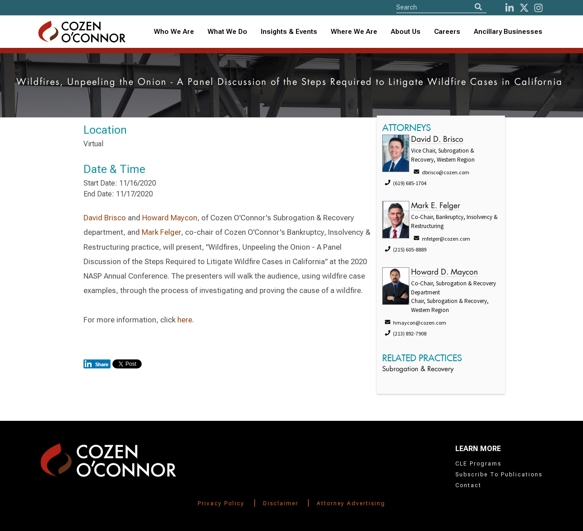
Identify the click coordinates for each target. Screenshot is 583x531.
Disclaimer (280, 503)
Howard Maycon (169, 217)
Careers (447, 32)
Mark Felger (161, 232)
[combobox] (289, 31)
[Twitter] (524, 8)
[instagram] (538, 8)
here (184, 319)
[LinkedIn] (509, 8)
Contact (468, 485)
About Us (406, 32)
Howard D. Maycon (444, 272)
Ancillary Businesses (508, 32)
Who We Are (174, 32)
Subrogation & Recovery (417, 369)
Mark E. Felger (435, 206)
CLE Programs (478, 464)
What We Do (227, 32)
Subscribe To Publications (498, 474)
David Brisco (104, 217)
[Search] (478, 7)
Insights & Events (289, 32)
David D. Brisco (437, 140)
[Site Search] (441, 7)
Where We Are (354, 32)
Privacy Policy (221, 503)
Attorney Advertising (351, 503)
